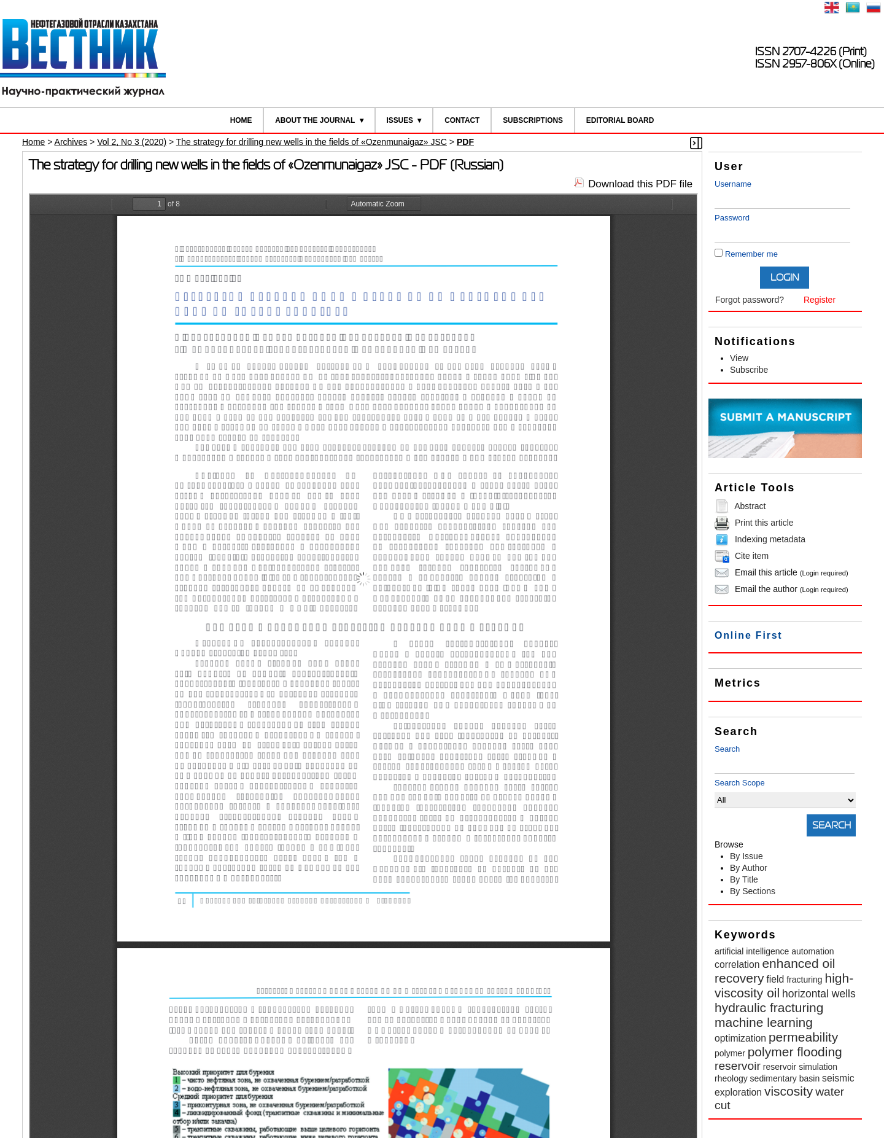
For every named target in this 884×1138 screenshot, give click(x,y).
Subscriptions (533, 120)
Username (733, 184)
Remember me (751, 254)
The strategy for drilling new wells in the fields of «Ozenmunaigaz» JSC (311, 142)
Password (732, 217)
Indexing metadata (770, 539)
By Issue (746, 856)
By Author (748, 868)
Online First (749, 635)
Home (241, 120)
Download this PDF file (640, 184)
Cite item (752, 556)
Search (727, 749)
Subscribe (749, 370)
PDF (465, 142)
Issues (399, 120)
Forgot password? (749, 300)
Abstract (750, 506)
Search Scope (785, 793)
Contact (461, 120)
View (739, 358)
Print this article (764, 523)
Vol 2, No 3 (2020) (131, 142)
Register (820, 300)
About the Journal (315, 120)
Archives (71, 142)
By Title (744, 879)
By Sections (752, 891)
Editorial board (620, 120)
